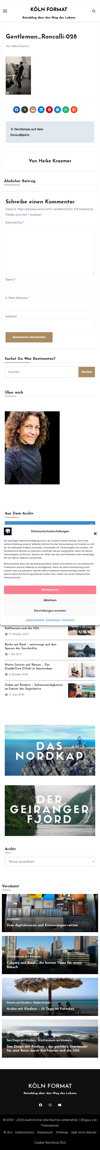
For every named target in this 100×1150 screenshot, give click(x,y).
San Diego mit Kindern (21, 1040)
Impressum (68, 620)
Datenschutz (53, 620)
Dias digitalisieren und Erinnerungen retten (42, 925)
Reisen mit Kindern (19, 1002)
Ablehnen (50, 600)
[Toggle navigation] (5, 11)
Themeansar (50, 1125)
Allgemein (13, 919)
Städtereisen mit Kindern (24, 956)
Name (11, 279)
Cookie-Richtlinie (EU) (50, 1142)
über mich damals (83, 1132)
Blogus (86, 1120)
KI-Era (8, 1132)
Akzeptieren (50, 590)
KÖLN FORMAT (48, 9)
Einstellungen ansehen (50, 611)
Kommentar (15, 222)
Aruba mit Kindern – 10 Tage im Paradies (40, 1009)
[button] (93, 531)
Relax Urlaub (41, 1002)
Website (11, 316)
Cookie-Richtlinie (35, 620)
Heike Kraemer (20, 46)
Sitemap (62, 1132)
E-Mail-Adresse (18, 298)
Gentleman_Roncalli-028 (41, 37)
